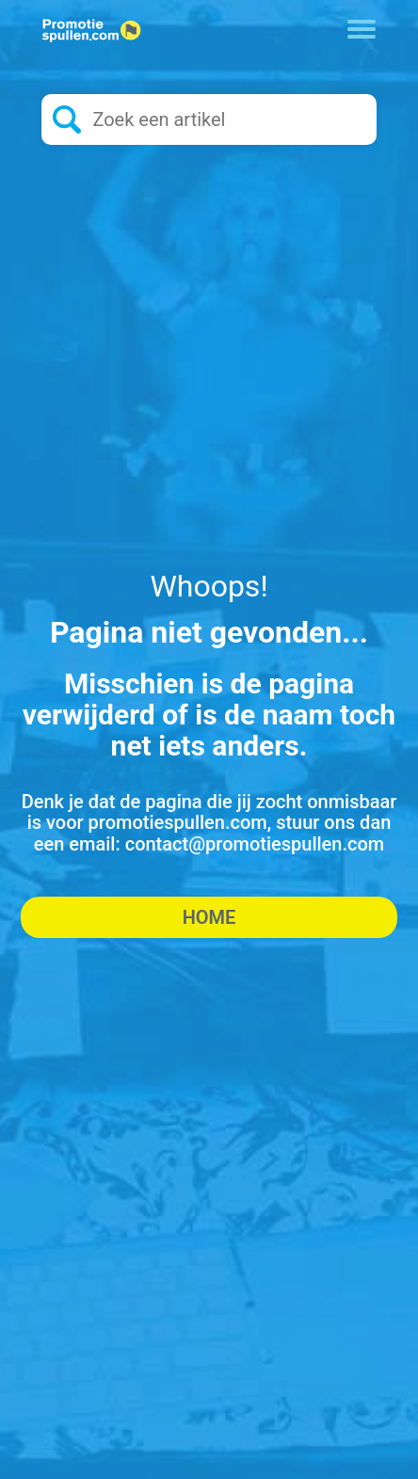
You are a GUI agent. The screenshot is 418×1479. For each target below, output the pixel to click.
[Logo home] (91, 31)
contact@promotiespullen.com (255, 844)
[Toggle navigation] (362, 27)
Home (209, 917)
